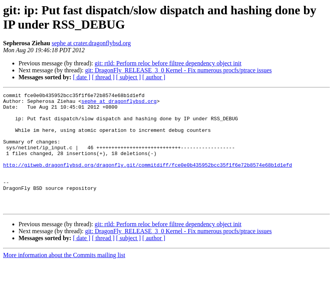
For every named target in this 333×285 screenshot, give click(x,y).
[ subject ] (128, 77)
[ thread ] (103, 77)
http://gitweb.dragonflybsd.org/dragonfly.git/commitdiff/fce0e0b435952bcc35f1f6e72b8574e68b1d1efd (147, 179)
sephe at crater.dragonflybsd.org (91, 43)
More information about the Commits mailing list (64, 278)
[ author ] (154, 77)
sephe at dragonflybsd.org (119, 103)
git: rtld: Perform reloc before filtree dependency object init (168, 63)
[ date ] (81, 77)
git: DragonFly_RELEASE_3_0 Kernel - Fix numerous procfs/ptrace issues (178, 70)
